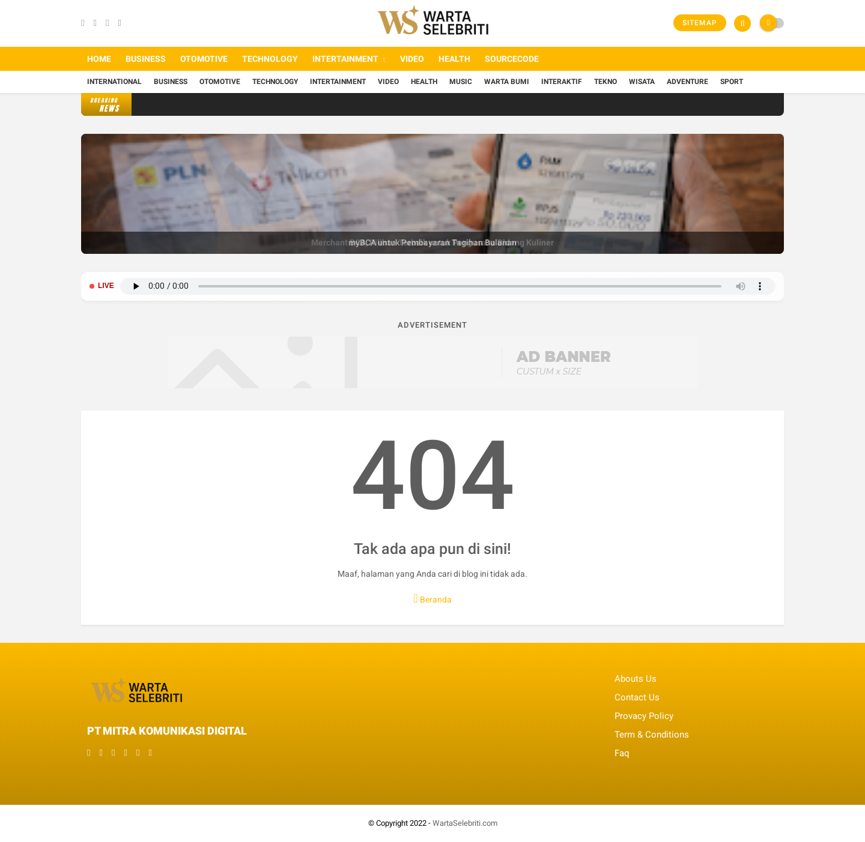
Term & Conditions (652, 734)
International (114, 81)
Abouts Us (636, 678)
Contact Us (637, 697)
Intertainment (345, 59)
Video (412, 59)
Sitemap (699, 23)
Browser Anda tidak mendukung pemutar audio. (447, 286)
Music (460, 81)
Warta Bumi (506, 81)
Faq (622, 753)
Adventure (687, 81)
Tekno (605, 81)
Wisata (642, 81)
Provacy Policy (644, 716)
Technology (270, 59)
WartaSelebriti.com (464, 823)
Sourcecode (512, 59)
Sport (731, 81)
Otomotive (204, 59)
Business (146, 59)
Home (99, 59)
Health (454, 59)
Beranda (432, 598)
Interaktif (561, 81)
